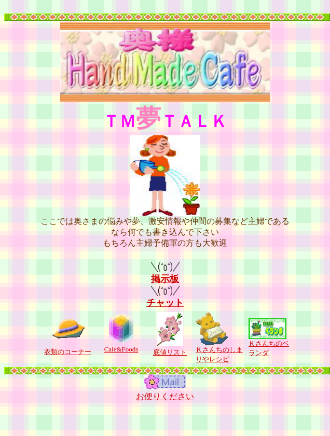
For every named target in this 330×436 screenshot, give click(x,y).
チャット (165, 298)
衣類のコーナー (67, 352)
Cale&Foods (121, 349)
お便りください (165, 396)
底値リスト (170, 352)
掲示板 (165, 274)
